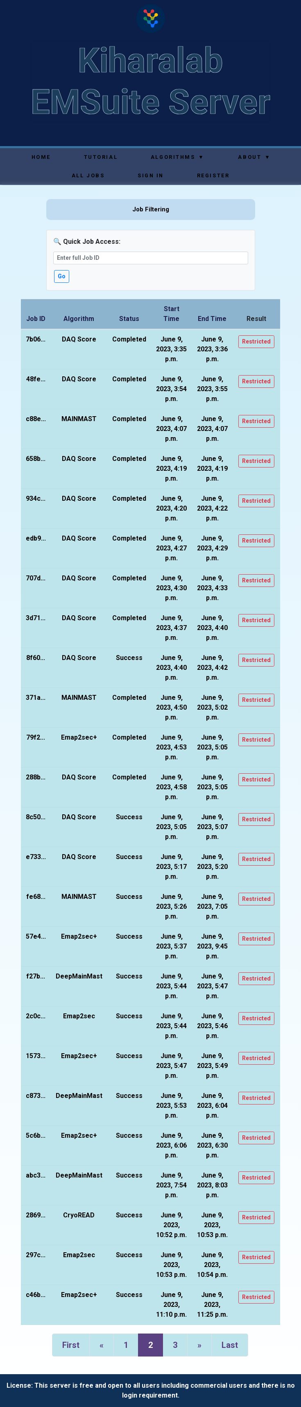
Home (41, 157)
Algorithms (177, 157)
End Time (212, 319)
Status (129, 319)
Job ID (35, 319)
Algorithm (78, 319)
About (253, 157)
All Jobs (88, 175)
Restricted (256, 341)
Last (230, 1345)
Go (62, 276)
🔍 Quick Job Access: (86, 241)
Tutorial (101, 157)
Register (213, 175)
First (70, 1345)
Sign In (151, 175)
